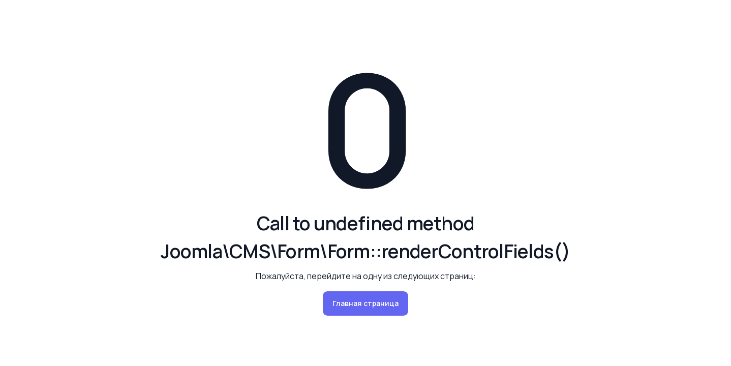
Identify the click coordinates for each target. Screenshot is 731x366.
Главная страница (365, 303)
